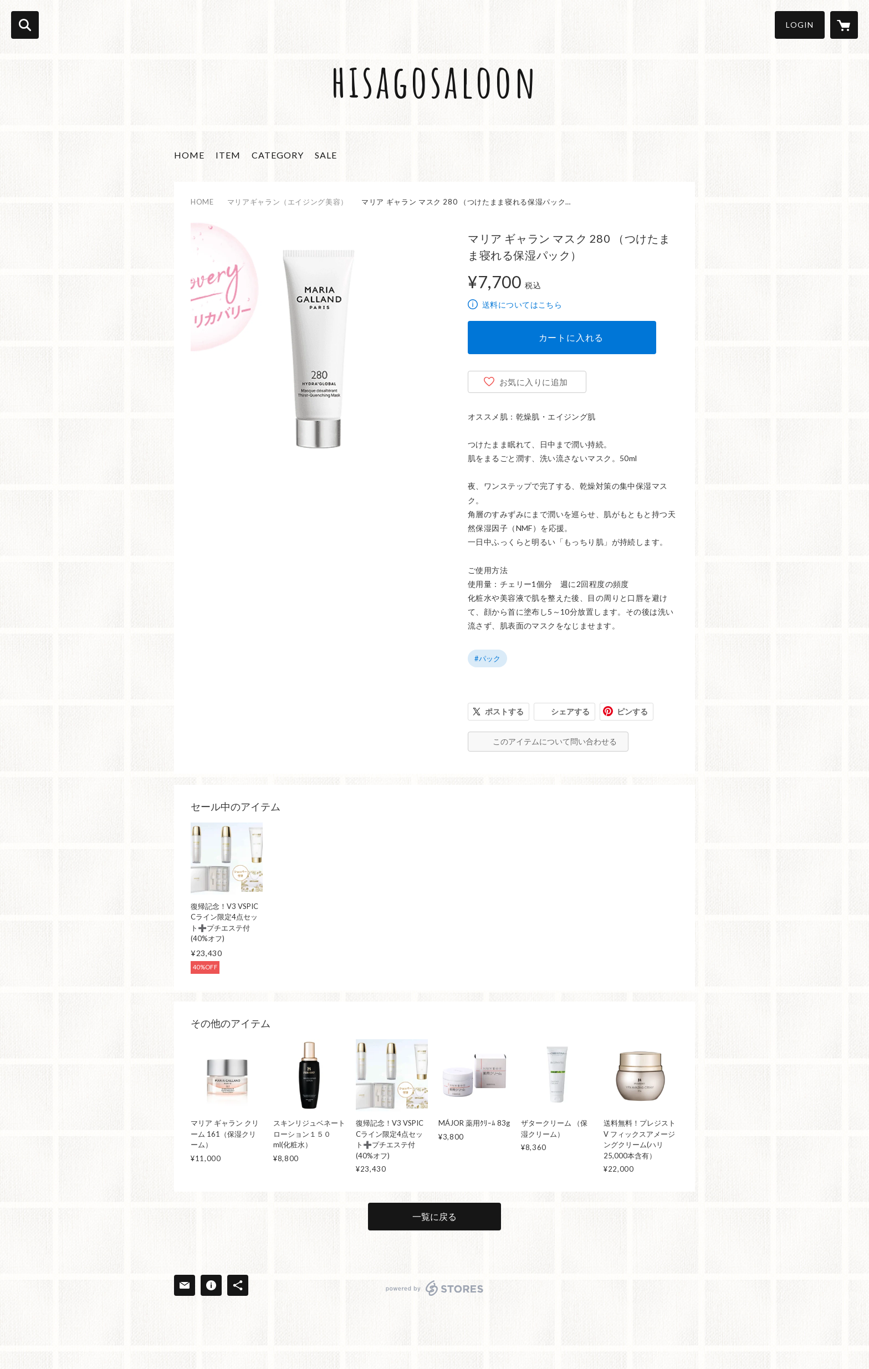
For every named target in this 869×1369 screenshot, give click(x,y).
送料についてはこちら (522, 304)
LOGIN (800, 24)
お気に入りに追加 (533, 382)
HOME (189, 155)
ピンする (632, 711)
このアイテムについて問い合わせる (555, 741)
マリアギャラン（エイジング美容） (287, 201)
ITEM (228, 155)
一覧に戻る (434, 1216)
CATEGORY (278, 155)
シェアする (570, 711)
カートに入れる (571, 337)
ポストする (504, 711)
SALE (326, 155)
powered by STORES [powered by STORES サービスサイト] (435, 1288)
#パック (487, 658)
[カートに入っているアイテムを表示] (844, 25)
